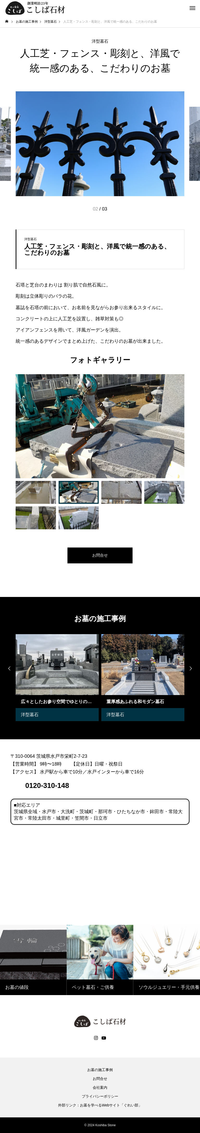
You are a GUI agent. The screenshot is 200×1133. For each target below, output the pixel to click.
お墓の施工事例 (100, 1070)
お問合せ (100, 1078)
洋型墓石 (100, 41)
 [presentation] (192, 668)
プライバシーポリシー (100, 1096)
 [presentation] (7, 668)
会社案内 (100, 1087)
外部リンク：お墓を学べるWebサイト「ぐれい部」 (100, 1105)
